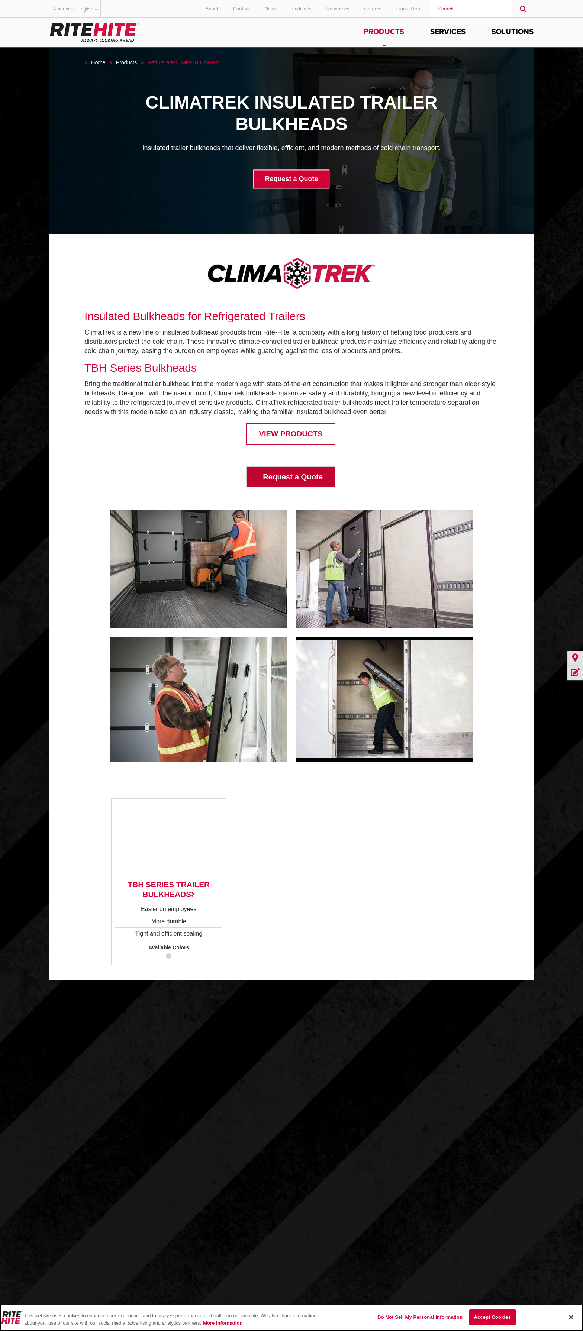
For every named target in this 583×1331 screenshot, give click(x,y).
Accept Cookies (492, 1317)
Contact (241, 9)
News (270, 9)
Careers (372, 9)
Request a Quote (291, 179)
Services (448, 32)
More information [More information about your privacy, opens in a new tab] (222, 1323)
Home (98, 62)
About (212, 9)
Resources (337, 9)
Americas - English (77, 9)
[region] (291, 1318)
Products (384, 32)
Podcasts (301, 9)
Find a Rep (408, 9)
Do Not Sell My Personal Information (420, 1317)
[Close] (571, 1317)
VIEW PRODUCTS (290, 434)
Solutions (513, 32)
